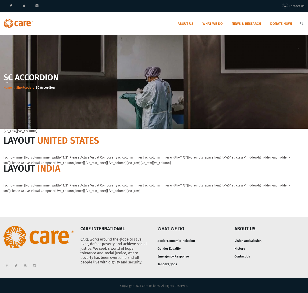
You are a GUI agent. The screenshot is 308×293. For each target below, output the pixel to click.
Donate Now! (281, 24)
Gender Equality (169, 249)
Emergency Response (173, 256)
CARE (84, 239)
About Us (185, 24)
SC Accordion (45, 88)
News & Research (246, 24)
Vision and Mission (248, 241)
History (239, 249)
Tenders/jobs (167, 264)
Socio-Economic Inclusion (176, 241)
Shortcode (23, 88)
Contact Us (293, 5)
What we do (212, 24)
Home (7, 88)
